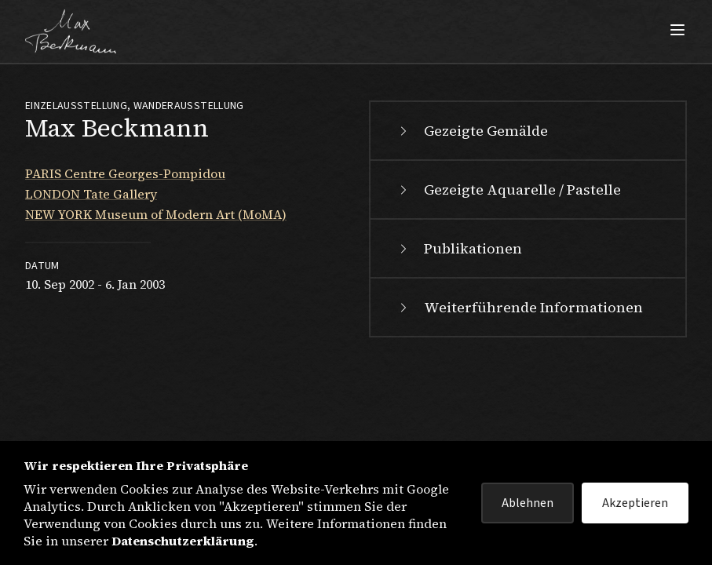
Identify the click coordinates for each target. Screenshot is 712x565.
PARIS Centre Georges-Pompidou (125, 173)
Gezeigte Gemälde (472, 130)
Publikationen (459, 248)
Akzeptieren (635, 503)
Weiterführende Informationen (519, 307)
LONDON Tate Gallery (91, 193)
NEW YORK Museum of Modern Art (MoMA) (156, 214)
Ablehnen (527, 503)
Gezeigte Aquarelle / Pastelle (508, 189)
